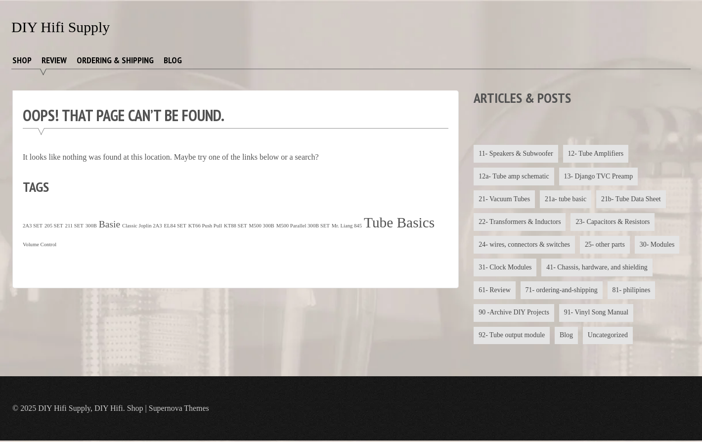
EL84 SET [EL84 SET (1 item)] (175, 225)
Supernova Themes (179, 409)
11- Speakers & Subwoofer (516, 153)
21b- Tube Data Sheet (632, 199)
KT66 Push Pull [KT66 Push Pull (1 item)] (205, 225)
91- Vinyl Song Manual (597, 313)
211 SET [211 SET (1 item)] (74, 225)
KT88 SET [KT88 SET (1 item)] (235, 225)
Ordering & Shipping (115, 60)
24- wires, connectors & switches (524, 245)
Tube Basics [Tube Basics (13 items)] (399, 222)
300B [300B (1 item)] (91, 225)
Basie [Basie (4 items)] (109, 224)
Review (54, 60)
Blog (173, 60)
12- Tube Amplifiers (597, 153)
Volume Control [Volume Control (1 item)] (39, 244)
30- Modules (658, 245)
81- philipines (633, 290)
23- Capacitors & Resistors (613, 222)
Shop (22, 60)
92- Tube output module (512, 336)
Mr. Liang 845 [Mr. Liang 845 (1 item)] (347, 225)
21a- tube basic (566, 199)
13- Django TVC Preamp (599, 176)
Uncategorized (609, 336)
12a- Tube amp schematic (514, 176)
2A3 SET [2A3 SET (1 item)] (33, 225)
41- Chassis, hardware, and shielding (598, 267)
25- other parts (606, 245)
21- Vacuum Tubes (504, 199)
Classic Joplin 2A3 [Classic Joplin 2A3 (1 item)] (142, 225)
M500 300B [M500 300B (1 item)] (261, 225)
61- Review (495, 290)
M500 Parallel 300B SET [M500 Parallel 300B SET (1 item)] (303, 225)
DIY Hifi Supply (61, 27)
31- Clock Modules (505, 267)
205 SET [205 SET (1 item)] (53, 225)
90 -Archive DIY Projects (514, 313)
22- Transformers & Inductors (520, 222)
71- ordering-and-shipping (562, 290)
